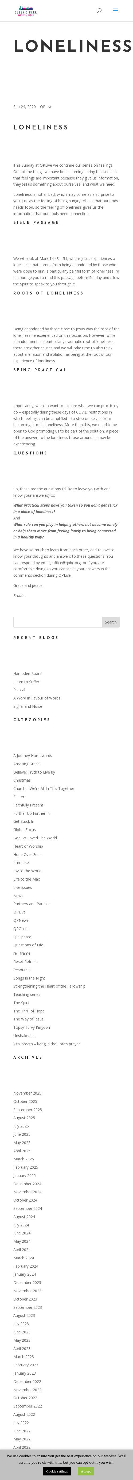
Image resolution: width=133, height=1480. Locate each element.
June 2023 (21, 1331)
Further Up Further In (31, 813)
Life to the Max (26, 879)
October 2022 (25, 1397)
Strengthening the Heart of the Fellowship (49, 986)
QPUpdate (22, 936)
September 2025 (27, 1109)
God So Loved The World (35, 837)
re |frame (21, 953)
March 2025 (23, 1158)
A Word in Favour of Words (36, 698)
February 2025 (25, 1167)
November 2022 (27, 1389)
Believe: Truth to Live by (34, 772)
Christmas (22, 780)
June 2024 (21, 1233)
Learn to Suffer (26, 681)
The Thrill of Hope (29, 1011)
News (18, 895)
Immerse (21, 862)
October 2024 (25, 1200)
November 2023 (27, 1290)
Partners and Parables (32, 903)
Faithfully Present (28, 805)
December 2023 (27, 1282)
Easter (18, 796)
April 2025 (21, 1150)
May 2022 (21, 1438)
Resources (22, 969)
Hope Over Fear (27, 854)
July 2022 (21, 1422)
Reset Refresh (25, 961)
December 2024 (27, 1183)
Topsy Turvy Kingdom (32, 1027)
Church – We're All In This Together (43, 788)
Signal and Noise (27, 706)
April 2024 (21, 1249)
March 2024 (23, 1257)
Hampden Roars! (27, 673)
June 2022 (21, 1430)
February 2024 (25, 1266)
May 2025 (21, 1142)
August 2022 (24, 1414)
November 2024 (27, 1191)
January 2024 (24, 1274)
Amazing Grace (26, 763)
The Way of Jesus (28, 1019)
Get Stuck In (23, 821)
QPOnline (21, 928)
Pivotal (19, 689)
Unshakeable (24, 1035)
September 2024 (27, 1208)
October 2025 (25, 1101)
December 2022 (27, 1381)
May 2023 (21, 1340)
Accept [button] (86, 1471)
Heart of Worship (28, 846)
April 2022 (21, 1447)
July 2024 (21, 1224)
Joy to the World (27, 870)
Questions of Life (28, 944)
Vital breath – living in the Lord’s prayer (46, 1043)
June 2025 (21, 1134)
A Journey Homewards (32, 755)
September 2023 (27, 1307)
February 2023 (25, 1364)
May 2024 (21, 1241)
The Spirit (21, 1002)
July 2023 (21, 1323)
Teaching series (26, 994)
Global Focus (24, 829)
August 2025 (24, 1117)
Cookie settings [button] (57, 1471)
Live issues (22, 887)
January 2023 (24, 1373)
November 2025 (27, 1093)
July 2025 (21, 1126)
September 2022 (27, 1406)
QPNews (21, 920)
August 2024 (24, 1216)
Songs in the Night (29, 978)
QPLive (46, 106)
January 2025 (24, 1175)
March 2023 (23, 1356)
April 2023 (21, 1348)
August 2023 (24, 1315)
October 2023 (25, 1299)
